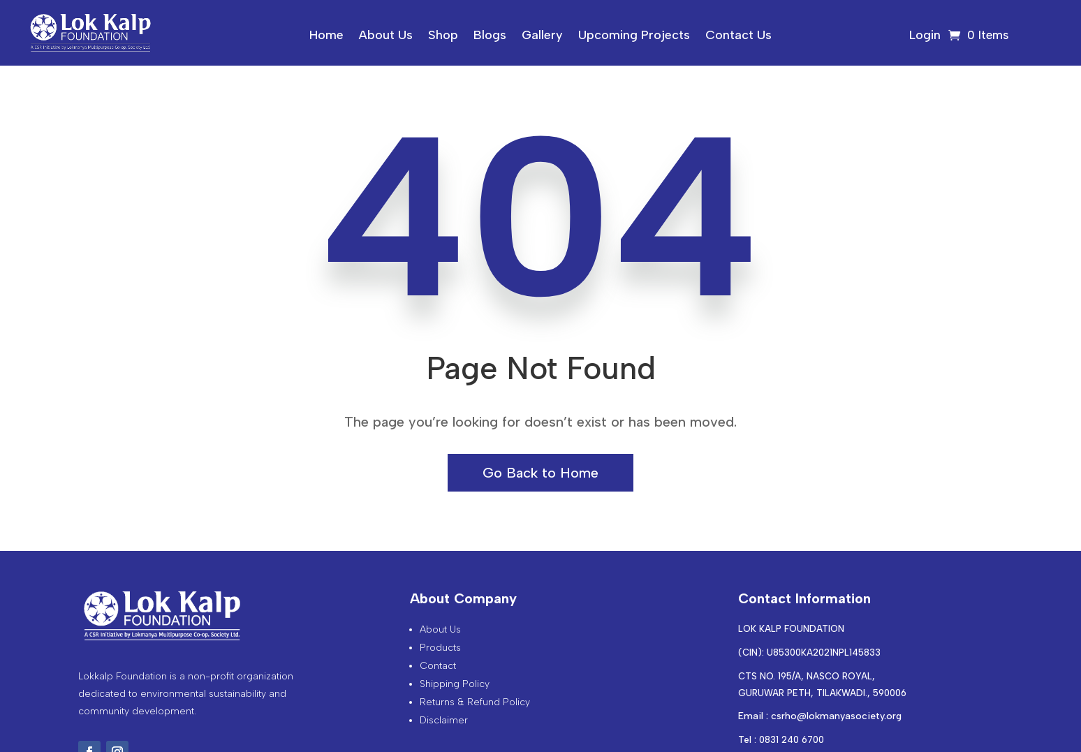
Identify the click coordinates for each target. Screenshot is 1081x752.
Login (925, 36)
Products (440, 648)
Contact (438, 666)
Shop (443, 36)
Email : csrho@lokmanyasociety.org (820, 716)
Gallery (542, 36)
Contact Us (738, 36)
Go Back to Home (540, 472)
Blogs (489, 36)
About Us (386, 36)
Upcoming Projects (634, 36)
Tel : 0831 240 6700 (781, 740)
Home (326, 36)
